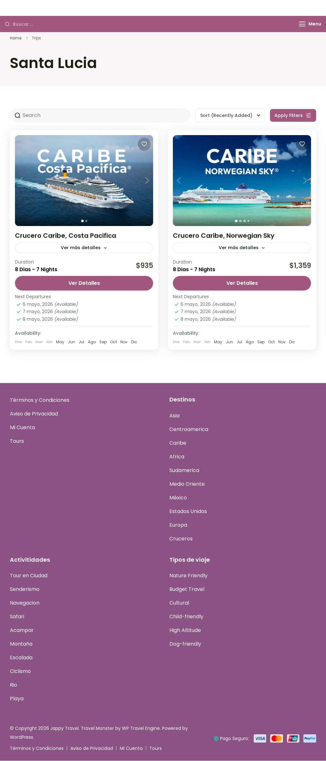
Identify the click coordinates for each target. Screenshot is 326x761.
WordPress (21, 737)
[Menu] (302, 24)
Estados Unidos (188, 511)
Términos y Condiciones (39, 400)
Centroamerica (188, 429)
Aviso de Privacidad (34, 414)
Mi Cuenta (22, 427)
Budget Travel (186, 589)
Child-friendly (186, 616)
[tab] (82, 221)
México (178, 498)
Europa (178, 525)
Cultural (179, 603)
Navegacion (24, 603)
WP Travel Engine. (141, 728)
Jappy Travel (64, 728)
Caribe (177, 443)
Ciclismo (20, 671)
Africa (176, 457)
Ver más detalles (81, 247)
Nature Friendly (188, 575)
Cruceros (181, 539)
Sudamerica (184, 470)
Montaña (21, 644)
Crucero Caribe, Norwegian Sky (223, 235)
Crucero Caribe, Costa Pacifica (65, 235)
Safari (17, 616)
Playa (17, 699)
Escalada (21, 658)
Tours (17, 441)
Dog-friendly (185, 644)
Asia (174, 416)
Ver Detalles (84, 283)
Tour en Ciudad (28, 575)
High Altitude (185, 630)
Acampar (22, 630)
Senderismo (24, 589)
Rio (13, 685)
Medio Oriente (187, 484)
